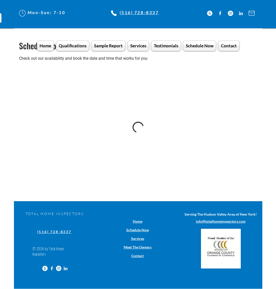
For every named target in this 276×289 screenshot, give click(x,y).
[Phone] (114, 13)
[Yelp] (209, 13)
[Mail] (252, 13)
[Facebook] (220, 13)
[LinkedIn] (241, 13)
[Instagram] (230, 13)
